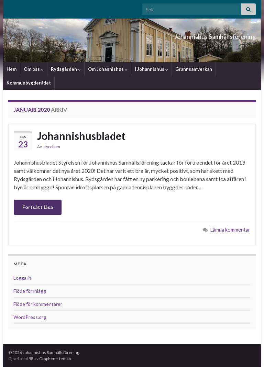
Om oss (34, 69)
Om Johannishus (108, 69)
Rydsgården (66, 69)
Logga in (22, 278)
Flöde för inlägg (29, 291)
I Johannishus (151, 69)
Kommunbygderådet (29, 83)
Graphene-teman (55, 358)
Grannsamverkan (193, 69)
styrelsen (51, 146)
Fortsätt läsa (37, 207)
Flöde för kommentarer (37, 304)
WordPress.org (29, 317)
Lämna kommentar (230, 230)
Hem (11, 69)
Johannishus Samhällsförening (188, 34)
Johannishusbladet (81, 136)
